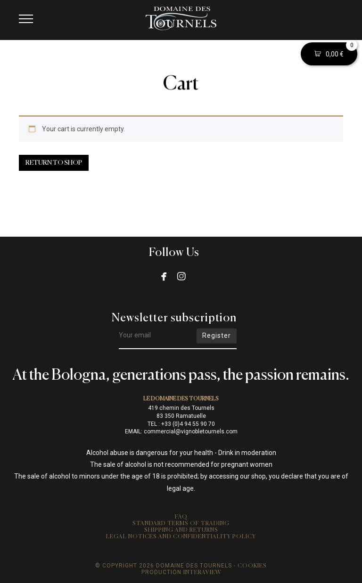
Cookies (252, 566)
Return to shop (53, 163)
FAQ (181, 517)
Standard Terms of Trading (181, 524)
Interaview (202, 572)
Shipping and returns (181, 530)
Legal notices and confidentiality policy (181, 537)
